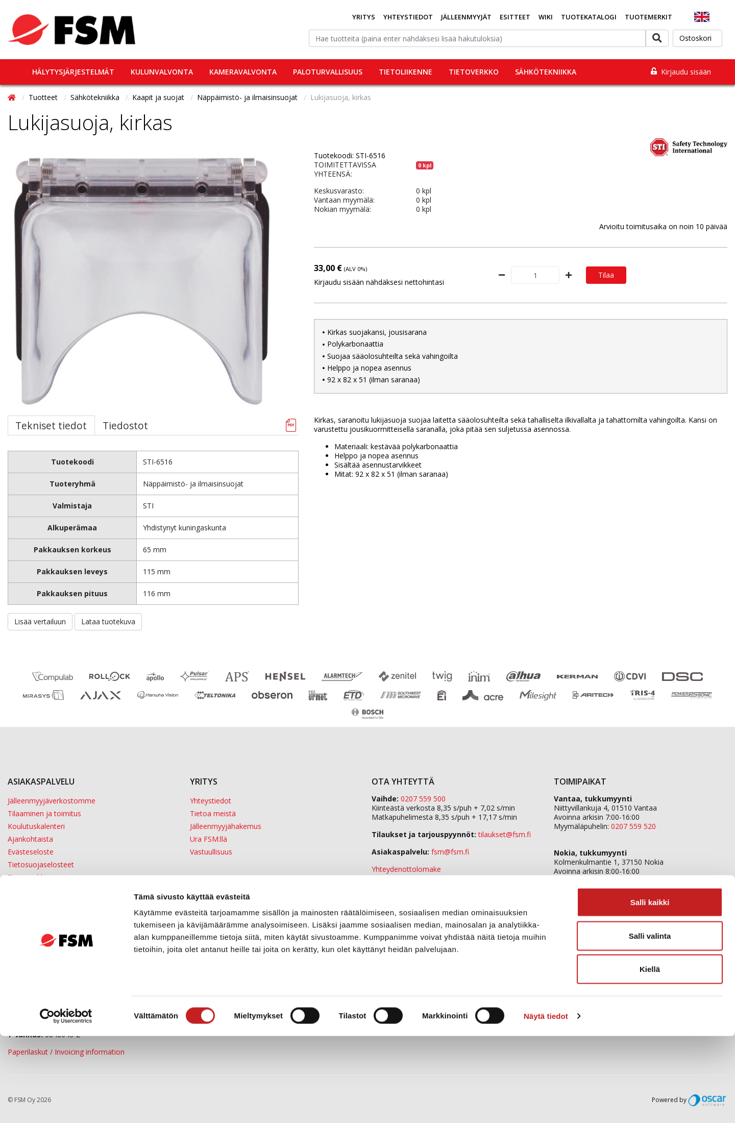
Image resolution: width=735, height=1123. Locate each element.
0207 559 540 (633, 880)
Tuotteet (44, 97)
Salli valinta (650, 1022)
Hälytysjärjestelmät (73, 72)
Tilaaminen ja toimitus (44, 813)
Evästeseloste (31, 852)
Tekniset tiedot (51, 425)
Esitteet (515, 16)
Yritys (363, 16)
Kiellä (650, 1056)
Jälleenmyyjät (466, 16)
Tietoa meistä (213, 813)
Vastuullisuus (211, 852)
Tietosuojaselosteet (41, 864)
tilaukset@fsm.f (504, 834)
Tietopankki (27, 877)
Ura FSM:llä (208, 839)
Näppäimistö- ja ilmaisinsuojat (248, 97)
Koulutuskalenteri (36, 826)
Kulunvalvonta (162, 72)
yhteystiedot (517, 886)
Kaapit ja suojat (159, 97)
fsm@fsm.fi (450, 852)
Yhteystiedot (408, 16)
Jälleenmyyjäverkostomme (51, 800)
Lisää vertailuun (40, 621)
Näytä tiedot (546, 1102)
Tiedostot (125, 425)
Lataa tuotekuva (108, 621)
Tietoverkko (474, 72)
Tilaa (606, 275)
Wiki (545, 16)
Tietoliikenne (405, 72)
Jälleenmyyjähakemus (225, 826)
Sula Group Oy (577, 925)
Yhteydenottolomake (406, 869)
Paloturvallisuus (327, 72)
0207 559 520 (633, 826)
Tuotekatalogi (589, 16)
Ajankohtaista (30, 839)
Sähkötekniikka (545, 72)
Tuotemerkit (648, 16)
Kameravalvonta (243, 72)
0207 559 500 (423, 798)
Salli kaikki (650, 989)
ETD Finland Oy (579, 907)
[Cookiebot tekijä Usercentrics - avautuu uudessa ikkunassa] (66, 1103)
